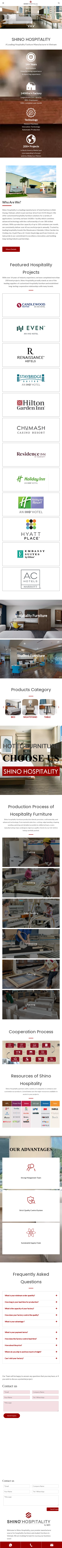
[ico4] (31, 139)
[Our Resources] (31, 1114)
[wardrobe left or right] (31, 758)
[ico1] (31, 57)
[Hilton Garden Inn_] (31, 404)
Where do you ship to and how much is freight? (23, 1352)
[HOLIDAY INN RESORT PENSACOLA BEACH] (31, 504)
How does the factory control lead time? (21, 1339)
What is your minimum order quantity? (20, 1295)
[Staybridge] (31, 380)
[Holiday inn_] (31, 479)
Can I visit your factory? (14, 1358)
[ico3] (31, 112)
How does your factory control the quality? (22, 1315)
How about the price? (13, 1345)
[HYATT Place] (31, 529)
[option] (31, 181)
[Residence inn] (31, 454)
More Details (11, 249)
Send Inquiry (11, 1416)
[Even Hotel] (31, 330)
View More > (31, 24)
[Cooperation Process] (31, 1052)
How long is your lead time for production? (22, 1302)
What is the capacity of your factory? (19, 1308)
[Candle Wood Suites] (31, 305)
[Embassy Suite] (31, 554)
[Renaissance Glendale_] (31, 355)
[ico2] (31, 86)
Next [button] (54, 178)
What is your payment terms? (16, 1332)
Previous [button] (8, 178)
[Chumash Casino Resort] (31, 429)
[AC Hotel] (31, 579)
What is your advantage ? (15, 1321)
